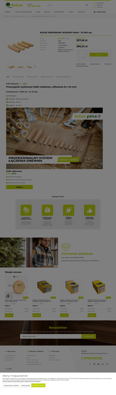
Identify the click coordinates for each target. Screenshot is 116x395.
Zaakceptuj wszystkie (38, 385)
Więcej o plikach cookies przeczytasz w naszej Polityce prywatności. (22, 381)
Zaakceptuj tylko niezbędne (11, 385)
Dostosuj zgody (26, 385)
